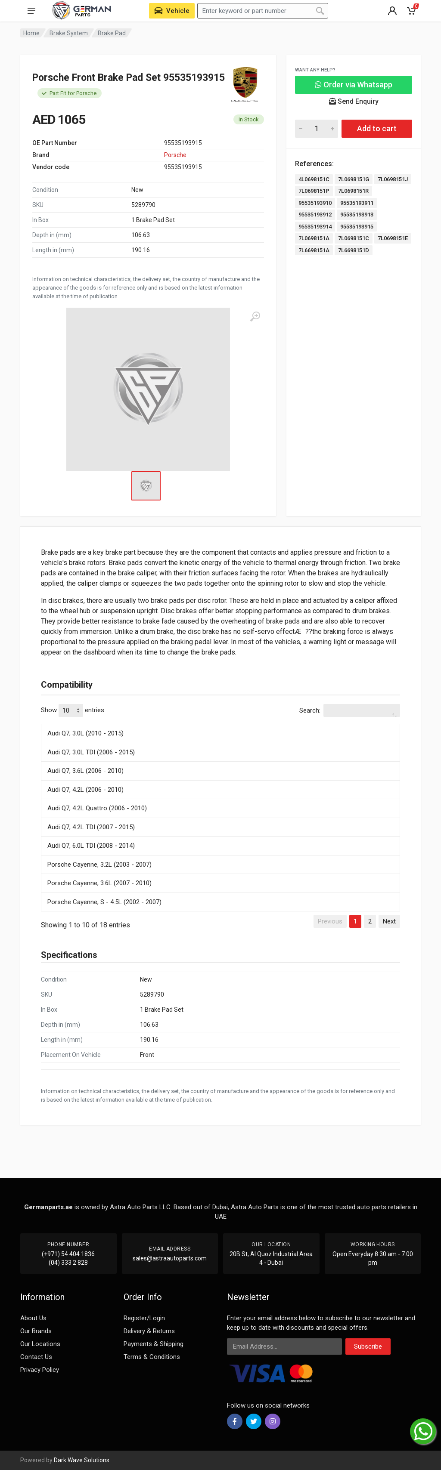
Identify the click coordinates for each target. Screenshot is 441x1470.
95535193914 (315, 226)
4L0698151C (313, 179)
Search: (349, 710)
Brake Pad (112, 33)
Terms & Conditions (152, 1357)
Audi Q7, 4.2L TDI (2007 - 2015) (91, 827)
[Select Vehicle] (172, 11)
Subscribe (368, 1346)
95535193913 (356, 214)
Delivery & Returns (149, 1331)
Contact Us (36, 1357)
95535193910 (315, 203)
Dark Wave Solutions (81, 1460)
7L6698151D (353, 250)
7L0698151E (393, 238)
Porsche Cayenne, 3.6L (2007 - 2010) (99, 883)
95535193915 (356, 226)
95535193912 (315, 214)
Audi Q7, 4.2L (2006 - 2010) (85, 790)
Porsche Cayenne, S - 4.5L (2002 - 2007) (104, 902)
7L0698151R (353, 191)
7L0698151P (313, 191)
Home (31, 33)
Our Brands (36, 1331)
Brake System (69, 33)
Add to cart (377, 128)
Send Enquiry (354, 101)
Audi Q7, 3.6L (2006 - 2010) (85, 771)
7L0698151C (353, 238)
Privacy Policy (39, 1370)
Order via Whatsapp (353, 84)
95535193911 (356, 203)
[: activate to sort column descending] (220, 722)
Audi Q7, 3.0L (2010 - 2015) (85, 733)
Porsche (175, 154)
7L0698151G (353, 179)
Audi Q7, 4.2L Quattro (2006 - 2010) (97, 808)
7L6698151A (313, 250)
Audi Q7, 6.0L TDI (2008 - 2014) (91, 845)
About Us (33, 1318)
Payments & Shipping (153, 1344)
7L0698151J (393, 179)
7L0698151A (313, 238)
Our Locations (40, 1344)
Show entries (72, 710)
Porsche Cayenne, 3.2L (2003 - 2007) (99, 864)
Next (389, 921)
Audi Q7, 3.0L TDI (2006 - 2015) (91, 752)
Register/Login (144, 1318)
